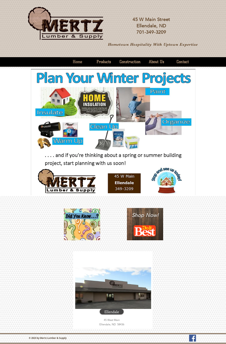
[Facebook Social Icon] (192, 338)
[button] (112, 311)
